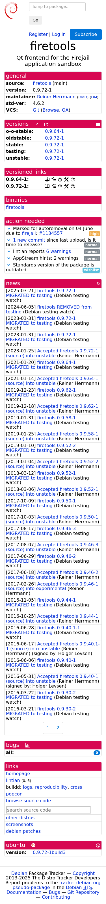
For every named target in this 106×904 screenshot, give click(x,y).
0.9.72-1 (54, 138)
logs (27, 787)
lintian (13, 780)
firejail (29, 233)
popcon (14, 794)
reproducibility (51, 787)
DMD (82, 97)
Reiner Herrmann (56, 96)
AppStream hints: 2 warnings (53, 258)
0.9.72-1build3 (49, 852)
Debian (19, 873)
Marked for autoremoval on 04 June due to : (53, 231)
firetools (42, 83)
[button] (8, 228)
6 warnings (58, 251)
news (13, 283)
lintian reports (53, 251)
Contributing (56, 897)
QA (65, 110)
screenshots (19, 824)
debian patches (23, 831)
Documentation (24, 892)
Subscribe (86, 34)
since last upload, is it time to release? (53, 243)
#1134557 (51, 233)
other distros (20, 817)
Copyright (84, 873)
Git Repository (83, 892)
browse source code (28, 800)
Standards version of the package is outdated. (53, 267)
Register (38, 34)
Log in (59, 34)
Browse (50, 110)
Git (36, 110)
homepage (18, 773)
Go (35, 20)
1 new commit (29, 240)
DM (94, 97)
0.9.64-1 (54, 131)
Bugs (54, 892)
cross (76, 787)
